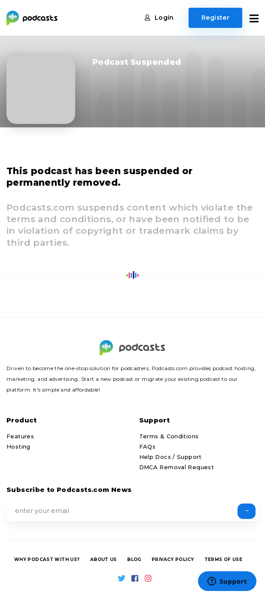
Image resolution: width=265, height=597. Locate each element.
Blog (134, 559)
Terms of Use (223, 559)
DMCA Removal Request (176, 467)
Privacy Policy (173, 559)
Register (215, 17)
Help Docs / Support (170, 456)
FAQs (147, 446)
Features (20, 436)
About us (103, 559)
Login (159, 17)
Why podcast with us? (47, 559)
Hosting (18, 446)
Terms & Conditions (169, 436)
